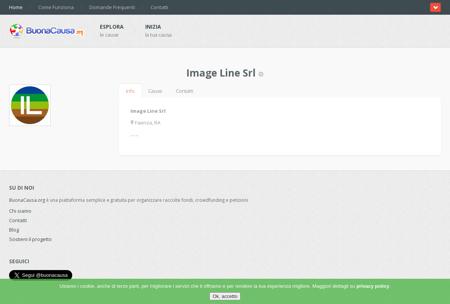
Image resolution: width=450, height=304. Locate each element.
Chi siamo (20, 210)
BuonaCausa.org (27, 200)
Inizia (153, 26)
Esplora (112, 26)
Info (130, 91)
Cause (155, 91)
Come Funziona (56, 7)
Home (16, 7)
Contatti (159, 7)
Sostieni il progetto (30, 239)
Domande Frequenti (112, 7)
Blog (14, 229)
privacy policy (372, 286)
